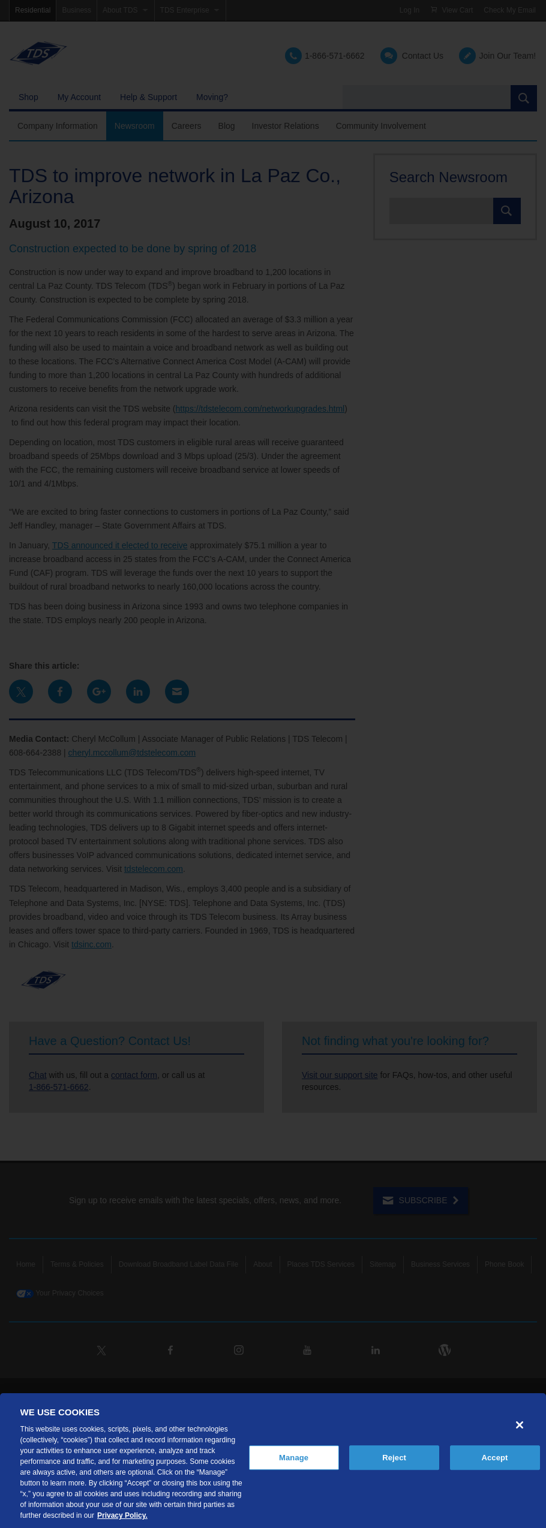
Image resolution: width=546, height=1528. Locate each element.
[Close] (519, 1425)
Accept (494, 1457)
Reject (394, 1457)
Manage (293, 1457)
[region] (273, 1460)
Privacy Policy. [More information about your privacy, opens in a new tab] (122, 1515)
